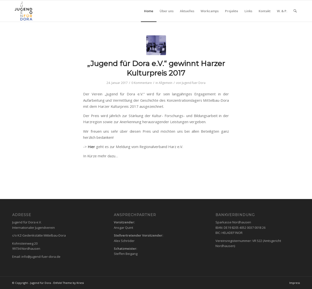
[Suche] (295, 11)
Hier (91, 146)
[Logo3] (23, 11)
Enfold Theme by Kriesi (68, 283)
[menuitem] (148, 11)
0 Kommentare (141, 83)
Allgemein (165, 83)
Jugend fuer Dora (193, 83)
